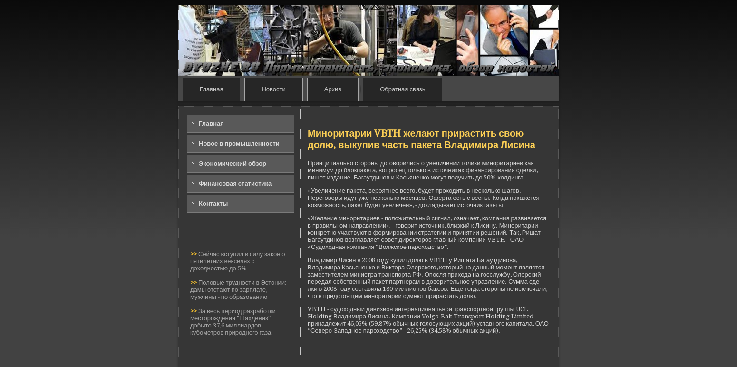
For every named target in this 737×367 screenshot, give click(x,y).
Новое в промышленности (239, 143)
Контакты (213, 203)
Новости (273, 89)
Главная (211, 89)
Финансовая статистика (235, 183)
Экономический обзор (232, 163)
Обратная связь (402, 89)
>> (194, 254)
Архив (332, 89)
